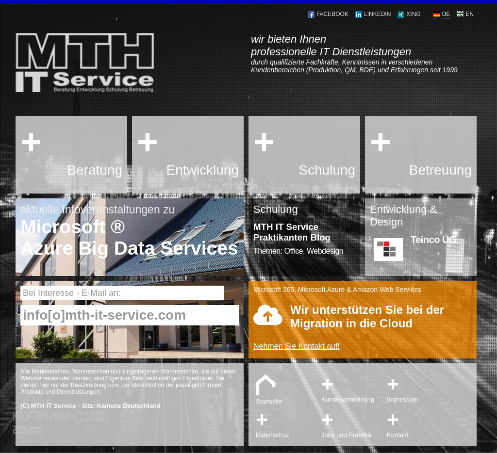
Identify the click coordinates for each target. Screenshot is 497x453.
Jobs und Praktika (352, 422)
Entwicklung (202, 170)
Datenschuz (287, 422)
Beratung (94, 170)
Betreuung (440, 170)
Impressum (418, 387)
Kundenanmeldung (352, 387)
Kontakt (418, 422)
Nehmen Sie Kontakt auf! (296, 346)
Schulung (326, 170)
